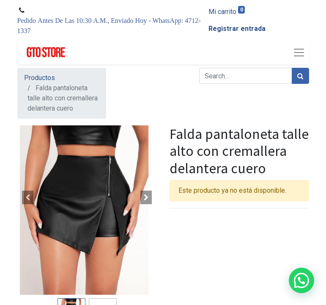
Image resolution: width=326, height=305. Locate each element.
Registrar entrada (237, 29)
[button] (27, 197)
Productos (39, 78)
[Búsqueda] (300, 76)
